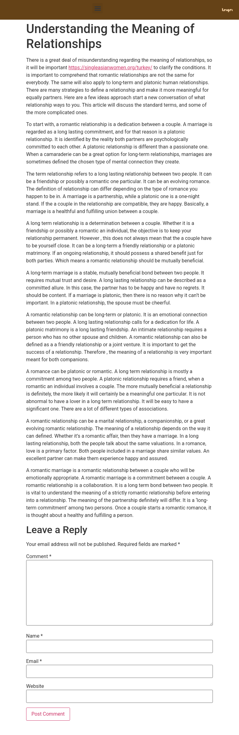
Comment (38, 556)
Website (35, 686)
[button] (97, 8)
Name (34, 636)
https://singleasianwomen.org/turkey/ (110, 68)
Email (34, 661)
